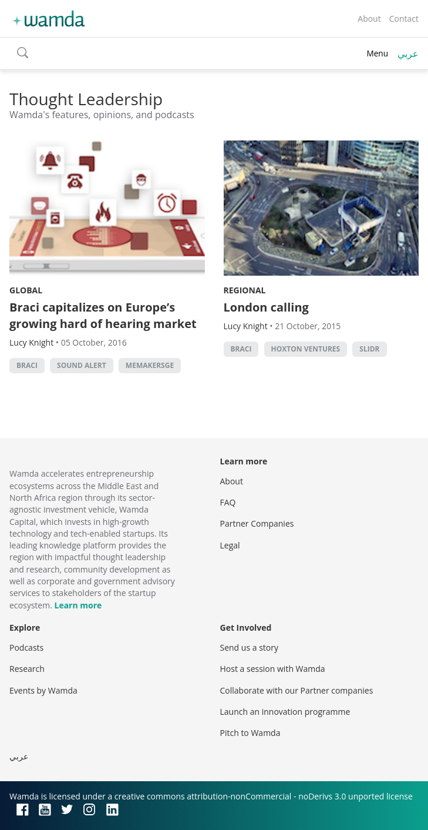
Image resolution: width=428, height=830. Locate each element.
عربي (408, 53)
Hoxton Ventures (306, 349)
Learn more (78, 605)
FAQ (228, 502)
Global (25, 290)
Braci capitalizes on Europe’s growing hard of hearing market (103, 315)
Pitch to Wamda (250, 732)
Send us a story (249, 647)
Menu (377, 53)
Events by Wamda (43, 690)
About (369, 18)
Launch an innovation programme (285, 711)
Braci (27, 365)
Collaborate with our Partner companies (296, 690)
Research (27, 668)
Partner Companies (257, 523)
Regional (245, 290)
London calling (266, 307)
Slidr (369, 349)
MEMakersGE (150, 365)
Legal (230, 545)
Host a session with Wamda (272, 668)
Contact (404, 18)
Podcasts (26, 647)
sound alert (81, 365)
